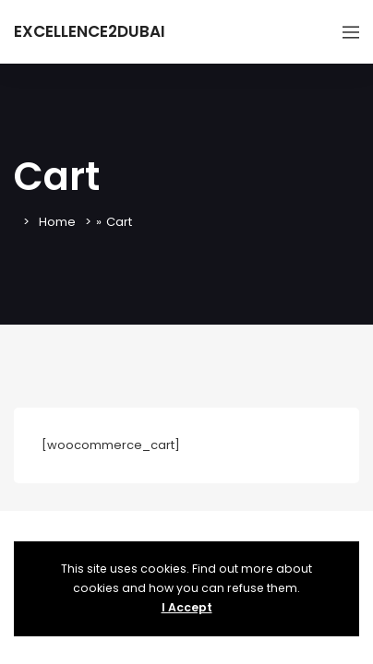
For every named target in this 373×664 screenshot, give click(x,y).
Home (57, 222)
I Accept (187, 607)
